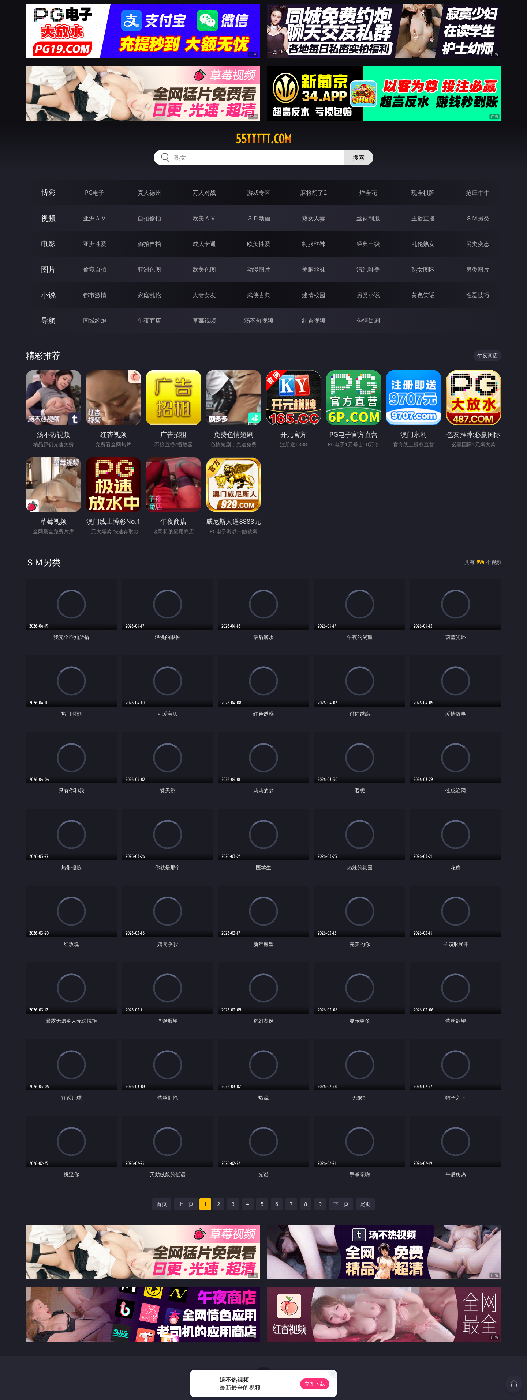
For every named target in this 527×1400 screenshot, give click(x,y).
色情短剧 (368, 321)
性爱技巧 (477, 295)
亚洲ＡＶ (94, 218)
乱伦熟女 (423, 244)
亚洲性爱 (94, 244)
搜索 (359, 158)
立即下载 (314, 1383)
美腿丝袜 (313, 269)
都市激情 (94, 295)
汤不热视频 (258, 321)
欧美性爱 (258, 244)
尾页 (365, 1203)
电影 (48, 244)
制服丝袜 (313, 244)
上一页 (186, 1203)
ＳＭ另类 (477, 218)
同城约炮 (94, 321)
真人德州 (149, 193)
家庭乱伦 (149, 295)
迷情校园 (313, 295)
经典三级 (368, 244)
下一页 (341, 1203)
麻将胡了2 (313, 193)
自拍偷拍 (149, 218)
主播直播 (423, 218)
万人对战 (204, 193)
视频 (48, 218)
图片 (48, 269)
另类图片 (477, 269)
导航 (48, 320)
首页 (162, 1203)
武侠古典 (258, 295)
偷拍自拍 (149, 244)
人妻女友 (204, 295)
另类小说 (368, 295)
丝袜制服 (368, 218)
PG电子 (94, 193)
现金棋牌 (423, 193)
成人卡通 (204, 244)
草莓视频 (204, 321)
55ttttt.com (264, 139)
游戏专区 (258, 193)
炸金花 (368, 193)
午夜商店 (149, 321)
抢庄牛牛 (477, 193)
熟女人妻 (313, 218)
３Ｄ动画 (258, 218)
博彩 (48, 192)
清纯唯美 (368, 269)
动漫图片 (258, 269)
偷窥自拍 (94, 269)
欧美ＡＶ (204, 218)
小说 (48, 295)
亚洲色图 (149, 269)
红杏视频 (313, 321)
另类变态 (477, 244)
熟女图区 (423, 269)
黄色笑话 (423, 295)
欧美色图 (204, 269)
